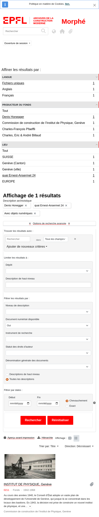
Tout (5, 110)
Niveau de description (17, 305)
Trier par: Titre (47, 446)
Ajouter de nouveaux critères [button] (26, 246)
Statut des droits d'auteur (19, 346)
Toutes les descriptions (21, 379)
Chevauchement (78, 400)
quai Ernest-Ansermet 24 (48, 175)
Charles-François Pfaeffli (48, 129)
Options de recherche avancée (49, 223)
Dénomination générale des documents (27, 360)
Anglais (48, 89)
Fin (38, 397)
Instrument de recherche (19, 333)
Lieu (4, 144)
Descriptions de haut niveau (24, 374)
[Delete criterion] (75, 239)
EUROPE (48, 182)
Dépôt (9, 264)
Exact (72, 405)
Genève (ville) (48, 170)
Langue (7, 77)
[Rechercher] (21, 31)
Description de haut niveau (20, 278)
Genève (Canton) (48, 163)
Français (48, 95)
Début (12, 397)
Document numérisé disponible (22, 319)
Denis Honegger (48, 117)
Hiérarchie (45, 437)
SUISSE (48, 157)
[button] (62, 31)
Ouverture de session (16, 43)
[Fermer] (94, 5)
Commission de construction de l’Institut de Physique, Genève (48, 123)
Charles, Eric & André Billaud (48, 135)
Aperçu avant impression (19, 437)
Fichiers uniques (48, 83)
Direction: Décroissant (78, 446)
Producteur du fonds (16, 104)
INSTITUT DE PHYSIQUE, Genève (28, 484)
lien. (67, 3)
